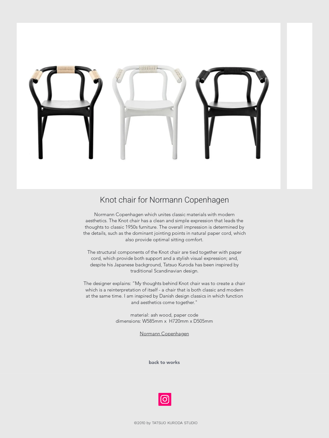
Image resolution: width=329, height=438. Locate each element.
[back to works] (164, 362)
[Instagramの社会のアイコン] (164, 399)
